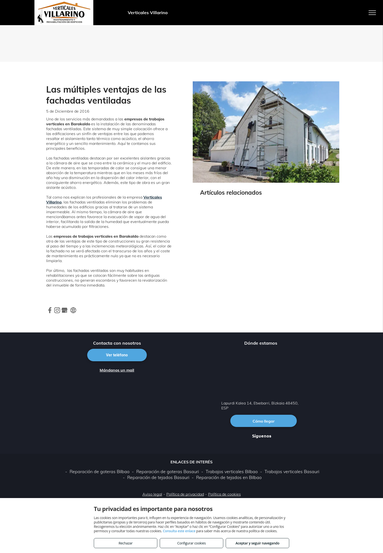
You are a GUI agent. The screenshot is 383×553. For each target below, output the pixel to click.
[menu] (372, 12)
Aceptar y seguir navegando (257, 543)
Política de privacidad (185, 494)
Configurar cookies (191, 543)
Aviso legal (152, 494)
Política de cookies (224, 494)
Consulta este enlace (179, 531)
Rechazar (125, 543)
